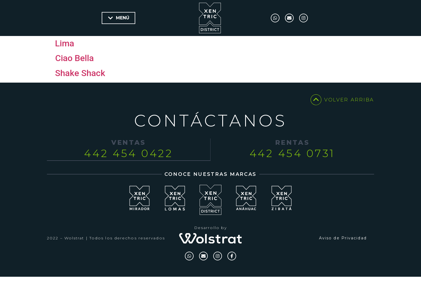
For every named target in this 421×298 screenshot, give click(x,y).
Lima (64, 61)
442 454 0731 (292, 170)
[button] (118, 18)
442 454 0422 (128, 170)
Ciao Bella (74, 75)
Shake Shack (80, 90)
